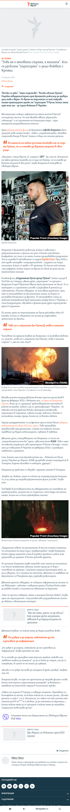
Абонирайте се (42, 809)
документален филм (17, 130)
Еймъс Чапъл (7, 81)
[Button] (7, 87)
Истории (6, 59)
